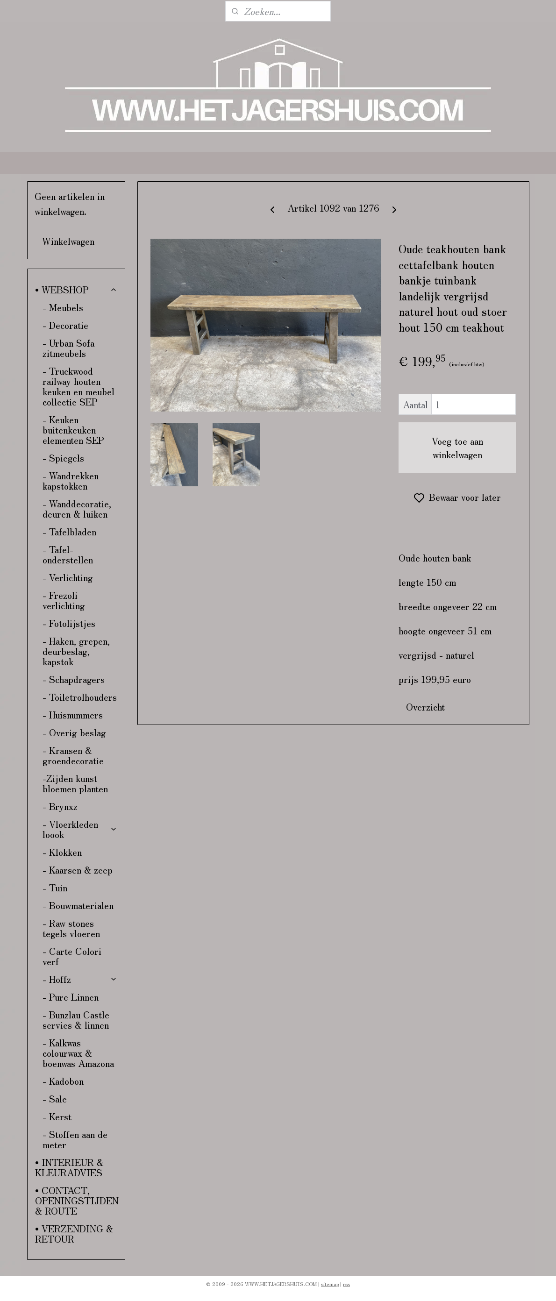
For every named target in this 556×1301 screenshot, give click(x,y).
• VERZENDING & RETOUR (74, 1233)
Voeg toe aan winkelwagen (457, 447)
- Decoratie (65, 325)
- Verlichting (68, 577)
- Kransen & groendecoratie (73, 755)
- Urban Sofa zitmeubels (68, 348)
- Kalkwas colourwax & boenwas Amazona (78, 1053)
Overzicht (425, 706)
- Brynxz (60, 806)
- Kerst (57, 1116)
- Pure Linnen (71, 996)
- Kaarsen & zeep (78, 869)
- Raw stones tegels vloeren (71, 928)
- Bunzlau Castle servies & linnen (76, 1019)
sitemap (330, 1283)
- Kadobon (63, 1081)
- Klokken (62, 852)
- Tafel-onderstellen (68, 554)
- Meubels (63, 307)
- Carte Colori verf (72, 956)
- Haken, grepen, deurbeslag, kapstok (76, 651)
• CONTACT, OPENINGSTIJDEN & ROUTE (77, 1200)
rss (346, 1283)
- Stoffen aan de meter (75, 1139)
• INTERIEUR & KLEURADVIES (69, 1167)
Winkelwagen (68, 241)
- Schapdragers (74, 679)
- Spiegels (63, 457)
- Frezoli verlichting (64, 600)
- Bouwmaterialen (78, 905)
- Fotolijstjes (69, 623)
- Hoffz (80, 979)
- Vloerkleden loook (80, 829)
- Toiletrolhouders (80, 697)
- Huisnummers (73, 714)
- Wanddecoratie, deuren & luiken (77, 508)
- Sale (55, 1098)
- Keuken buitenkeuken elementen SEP (73, 429)
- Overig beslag (74, 732)
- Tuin (55, 887)
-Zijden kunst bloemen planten (75, 783)
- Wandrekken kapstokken (71, 480)
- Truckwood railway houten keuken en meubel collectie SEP (78, 386)
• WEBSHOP (76, 289)
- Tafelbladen (69, 531)
